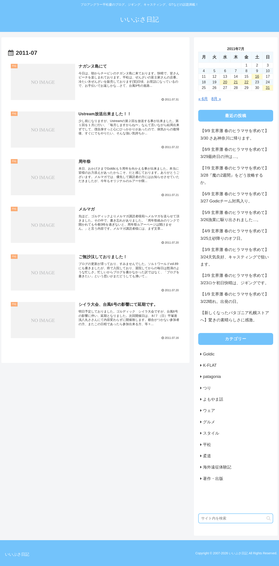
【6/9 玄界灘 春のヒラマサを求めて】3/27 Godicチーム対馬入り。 (234, 197)
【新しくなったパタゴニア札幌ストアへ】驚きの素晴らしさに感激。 (234, 316)
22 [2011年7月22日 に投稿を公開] (246, 82)
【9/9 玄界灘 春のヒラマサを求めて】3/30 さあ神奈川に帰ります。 (234, 134)
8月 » (216, 99)
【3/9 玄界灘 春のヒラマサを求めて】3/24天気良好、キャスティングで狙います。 (234, 256)
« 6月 (203, 99)
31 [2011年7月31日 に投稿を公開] (268, 88)
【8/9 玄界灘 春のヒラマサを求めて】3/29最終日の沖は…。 (234, 153)
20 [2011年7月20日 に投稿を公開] (225, 82)
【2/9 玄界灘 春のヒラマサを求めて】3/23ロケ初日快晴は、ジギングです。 (234, 279)
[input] (235, 518)
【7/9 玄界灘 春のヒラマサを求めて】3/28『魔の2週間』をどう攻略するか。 (234, 175)
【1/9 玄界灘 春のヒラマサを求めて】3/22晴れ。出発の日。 (234, 298)
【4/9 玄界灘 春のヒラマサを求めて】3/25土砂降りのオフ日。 (234, 234)
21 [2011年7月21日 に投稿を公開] (236, 82)
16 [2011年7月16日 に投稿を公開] (257, 76)
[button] (268, 518)
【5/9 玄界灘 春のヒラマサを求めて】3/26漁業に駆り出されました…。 (234, 216)
